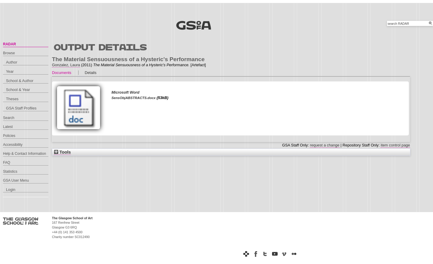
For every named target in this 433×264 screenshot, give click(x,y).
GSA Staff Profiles (21, 108)
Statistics (10, 171)
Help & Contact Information (24, 154)
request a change (325, 145)
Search (8, 118)
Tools (62, 152)
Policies (9, 136)
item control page (395, 145)
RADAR (9, 44)
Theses (12, 99)
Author (11, 62)
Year (10, 71)
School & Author (19, 80)
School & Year (18, 89)
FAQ (6, 162)
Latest (8, 127)
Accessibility (12, 145)
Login (10, 189)
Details (90, 72)
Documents (61, 72)
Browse (9, 53)
